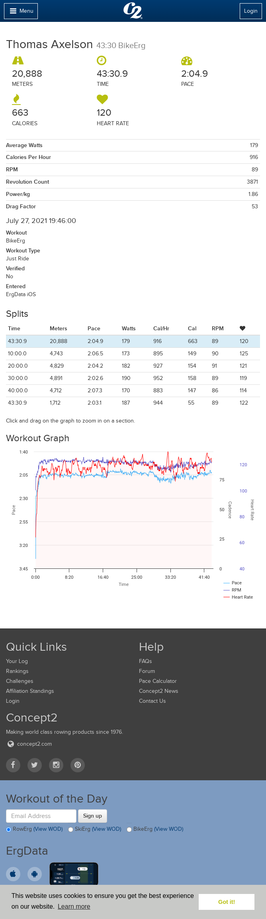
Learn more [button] (74, 906)
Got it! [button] (226, 902)
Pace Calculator (158, 681)
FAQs (145, 661)
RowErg (34, 829)
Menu (20, 13)
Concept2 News (158, 691)
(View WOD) (48, 829)
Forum (147, 671)
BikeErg (155, 829)
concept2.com (29, 744)
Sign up (92, 815)
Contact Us (152, 701)
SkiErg (94, 829)
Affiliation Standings (30, 691)
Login (251, 11)
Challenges (19, 681)
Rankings (17, 671)
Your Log (17, 661)
